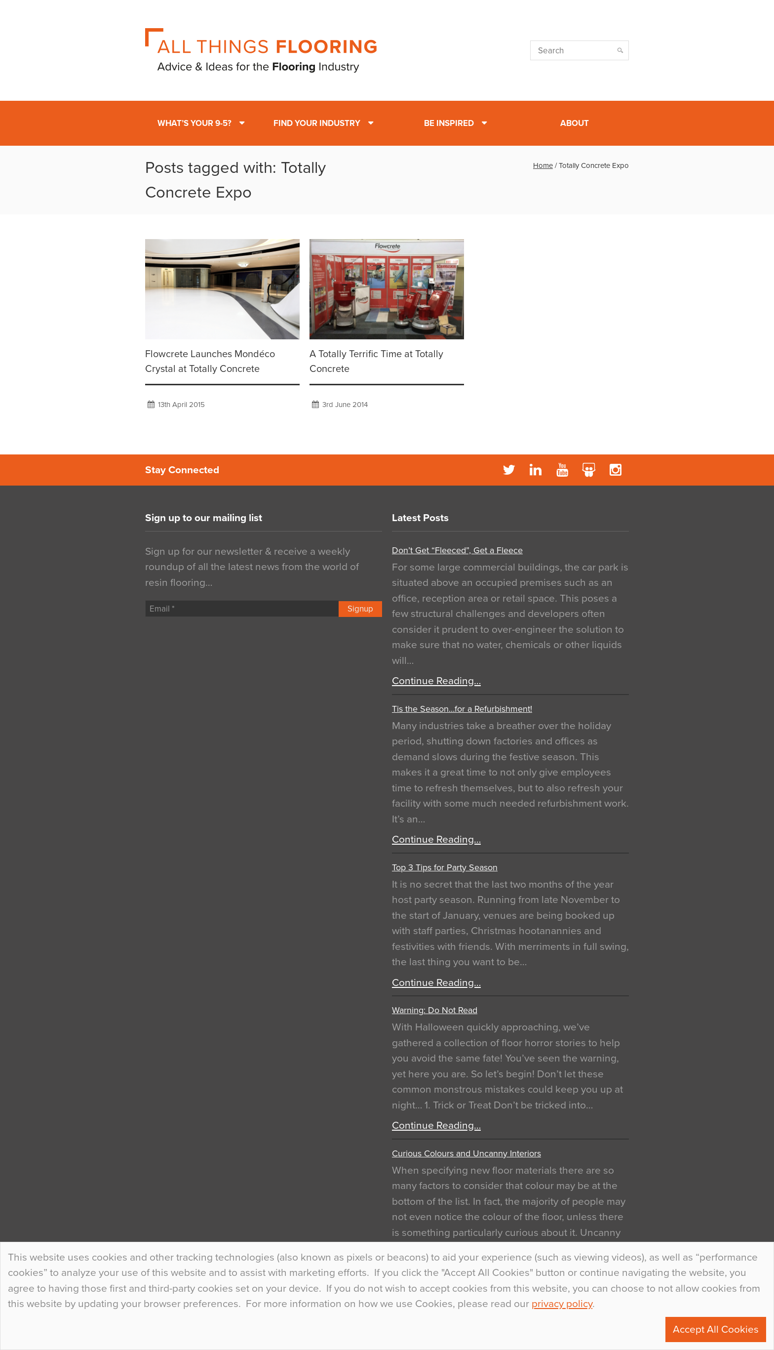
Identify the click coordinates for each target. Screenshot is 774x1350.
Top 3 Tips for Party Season (445, 867)
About (574, 123)
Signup (360, 609)
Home (543, 165)
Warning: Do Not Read (434, 1010)
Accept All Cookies (716, 1329)
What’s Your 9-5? (194, 123)
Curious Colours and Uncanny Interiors (466, 1153)
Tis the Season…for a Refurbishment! (462, 708)
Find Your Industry (316, 123)
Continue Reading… (436, 681)
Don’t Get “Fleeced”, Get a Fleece (457, 550)
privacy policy (562, 1304)
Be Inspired (449, 123)
